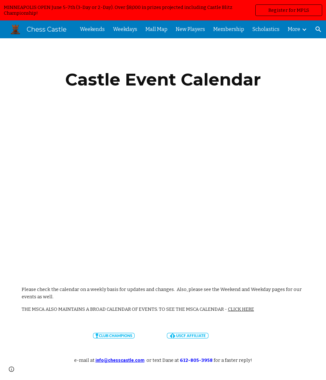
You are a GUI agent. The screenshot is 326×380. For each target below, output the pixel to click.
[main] (163, 79)
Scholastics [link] (266, 29)
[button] (318, 29)
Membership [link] (228, 29)
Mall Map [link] (156, 29)
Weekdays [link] (125, 29)
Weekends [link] (92, 29)
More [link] (294, 29)
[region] (163, 10)
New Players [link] (190, 29)
